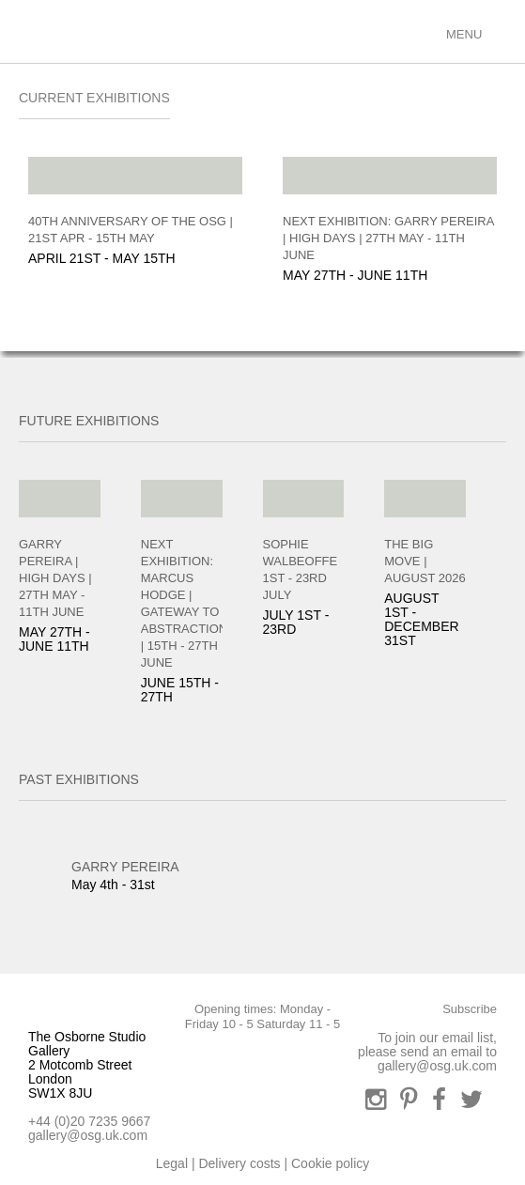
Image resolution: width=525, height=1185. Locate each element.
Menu (462, 34)
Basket (421, 30)
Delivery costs (239, 1163)
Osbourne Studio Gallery (37, 31)
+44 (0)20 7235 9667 (89, 1121)
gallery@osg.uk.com (87, 1135)
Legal (172, 1163)
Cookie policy (330, 1163)
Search (354, 30)
